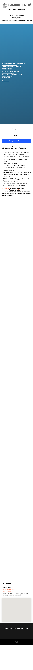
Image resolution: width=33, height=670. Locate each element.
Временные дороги (7, 76)
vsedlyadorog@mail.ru (16, 17)
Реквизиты (5, 81)
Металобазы (6, 77)
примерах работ (15, 190)
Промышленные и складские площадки (13, 63)
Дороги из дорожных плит (9, 65)
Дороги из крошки (7, 69)
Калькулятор (6, 188)
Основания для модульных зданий (12, 74)
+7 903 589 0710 (18, 15)
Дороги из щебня (7, 68)
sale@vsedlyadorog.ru (16, 18)
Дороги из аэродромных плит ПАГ (11, 66)
